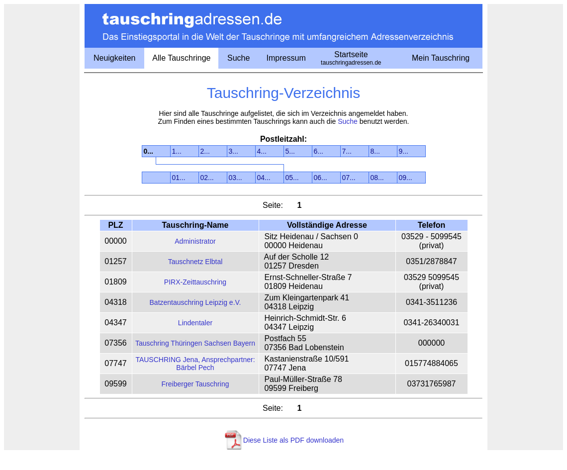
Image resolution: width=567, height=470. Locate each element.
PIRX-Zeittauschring (195, 282)
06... (320, 178)
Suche (238, 58)
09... (405, 178)
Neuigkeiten (115, 58)
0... (148, 151)
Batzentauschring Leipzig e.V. (195, 302)
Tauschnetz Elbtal (195, 262)
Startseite (351, 58)
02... (207, 178)
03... (235, 178)
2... (205, 151)
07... (349, 178)
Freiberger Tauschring (195, 384)
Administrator (195, 241)
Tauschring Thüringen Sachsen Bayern (195, 343)
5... (290, 151)
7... (347, 151)
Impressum (286, 58)
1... (177, 151)
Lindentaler (195, 323)
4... (262, 151)
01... (179, 178)
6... (318, 151)
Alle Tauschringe (181, 58)
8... (375, 151)
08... (377, 178)
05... (292, 178)
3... (233, 151)
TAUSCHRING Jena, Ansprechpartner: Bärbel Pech (195, 364)
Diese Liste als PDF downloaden (293, 440)
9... (403, 151)
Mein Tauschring (441, 58)
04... (264, 178)
